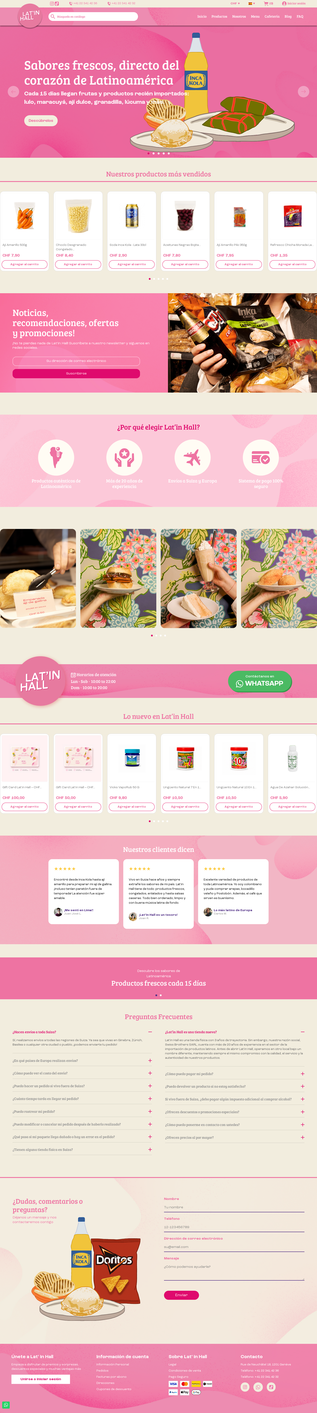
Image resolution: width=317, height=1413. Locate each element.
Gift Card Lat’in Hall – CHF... (22, 787)
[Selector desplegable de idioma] (252, 3)
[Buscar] (93, 16)
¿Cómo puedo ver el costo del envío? (82, 1073)
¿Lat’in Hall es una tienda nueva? (234, 1031)
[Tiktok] (271, 1387)
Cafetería (272, 16)
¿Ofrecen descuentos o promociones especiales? (234, 1111)
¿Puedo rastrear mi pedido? (82, 1111)
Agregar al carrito (24, 264)
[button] (24, 92)
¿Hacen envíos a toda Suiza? (82, 1031)
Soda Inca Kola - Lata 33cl (128, 245)
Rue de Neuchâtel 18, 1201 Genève (266, 1364)
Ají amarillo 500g (14, 245)
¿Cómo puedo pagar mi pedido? (234, 1073)
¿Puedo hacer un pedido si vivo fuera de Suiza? (82, 1085)
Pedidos (102, 1370)
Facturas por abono (111, 1376)
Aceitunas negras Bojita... (182, 245)
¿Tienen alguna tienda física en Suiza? (82, 1149)
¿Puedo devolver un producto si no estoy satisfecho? (234, 1086)
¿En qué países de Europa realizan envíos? (82, 1060)
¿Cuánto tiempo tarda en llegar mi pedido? (82, 1098)
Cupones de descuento (113, 1389)
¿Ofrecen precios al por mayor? (234, 1137)
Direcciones (105, 1383)
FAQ (300, 16)
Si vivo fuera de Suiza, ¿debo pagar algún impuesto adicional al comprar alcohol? (234, 1099)
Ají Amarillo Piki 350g (232, 245)
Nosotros (239, 16)
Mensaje (171, 1258)
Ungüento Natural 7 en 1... (182, 787)
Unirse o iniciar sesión (40, 1379)
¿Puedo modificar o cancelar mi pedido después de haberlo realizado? (82, 1124)
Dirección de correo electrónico (193, 1239)
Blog (288, 16)
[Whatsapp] (258, 1387)
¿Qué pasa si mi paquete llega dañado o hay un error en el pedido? (82, 1136)
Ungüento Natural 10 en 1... (236, 787)
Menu (255, 16)
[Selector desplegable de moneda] (235, 3)
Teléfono (172, 1219)
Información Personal (112, 1364)
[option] (158, 92)
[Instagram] (245, 1387)
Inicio (201, 16)
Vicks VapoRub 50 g (124, 787)
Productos (219, 16)
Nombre (171, 1199)
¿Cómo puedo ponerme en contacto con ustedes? (234, 1124)
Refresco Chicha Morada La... (292, 245)
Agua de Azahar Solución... (290, 787)
